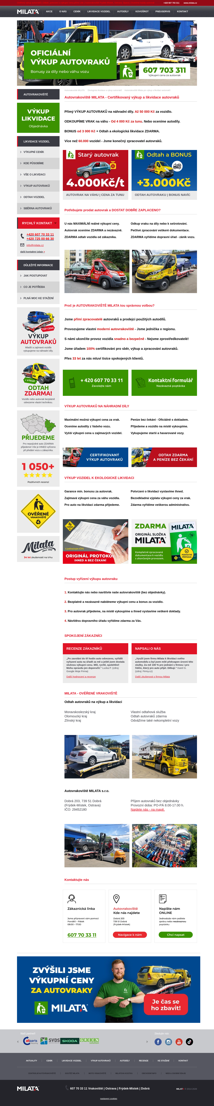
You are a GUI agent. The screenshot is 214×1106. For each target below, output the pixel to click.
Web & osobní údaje (176, 1073)
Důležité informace (38, 265)
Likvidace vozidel (37, 141)
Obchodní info (149, 1073)
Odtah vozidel (34, 197)
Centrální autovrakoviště (42, 1073)
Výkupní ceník (34, 152)
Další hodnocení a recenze (81, 676)
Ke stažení (163, 1061)
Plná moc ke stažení (39, 298)
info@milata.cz (35, 245)
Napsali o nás (148, 648)
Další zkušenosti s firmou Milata (152, 676)
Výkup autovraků (37, 185)
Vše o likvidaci (34, 174)
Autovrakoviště (36, 94)
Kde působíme (34, 163)
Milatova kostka (124, 1073)
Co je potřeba (34, 287)
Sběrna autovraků (38, 208)
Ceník (49, 1061)
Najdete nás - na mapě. (148, 809)
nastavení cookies (108, 1098)
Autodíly (125, 1061)
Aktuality (31, 1061)
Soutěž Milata (72, 1073)
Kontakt (183, 1061)
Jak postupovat (35, 275)
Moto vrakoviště (97, 1073)
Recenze (143, 1061)
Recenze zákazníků (84, 648)
